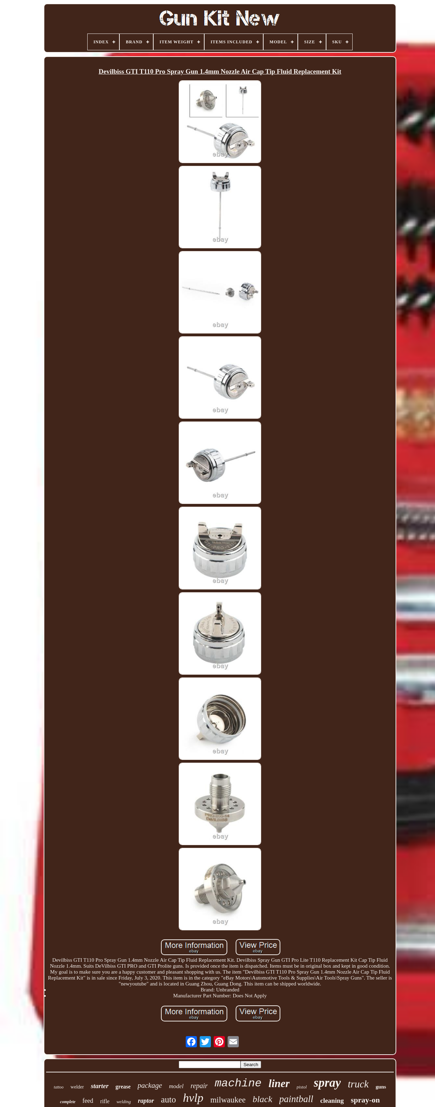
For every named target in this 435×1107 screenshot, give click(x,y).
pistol (302, 1087)
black (262, 1099)
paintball (296, 1099)
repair (199, 1086)
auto (168, 1099)
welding (124, 1101)
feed (87, 1100)
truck (358, 1084)
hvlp (193, 1097)
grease (123, 1087)
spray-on (365, 1099)
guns (381, 1087)
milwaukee (227, 1099)
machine (238, 1083)
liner (278, 1083)
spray (327, 1083)
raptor (146, 1100)
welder (77, 1087)
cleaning (332, 1100)
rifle (105, 1101)
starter (100, 1086)
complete (67, 1101)
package (150, 1085)
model (176, 1086)
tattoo (59, 1087)
